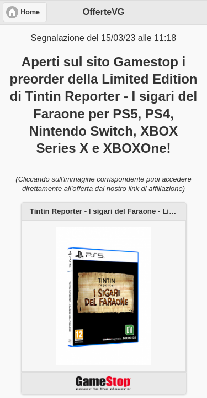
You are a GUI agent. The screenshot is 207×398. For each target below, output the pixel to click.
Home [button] (30, 12)
